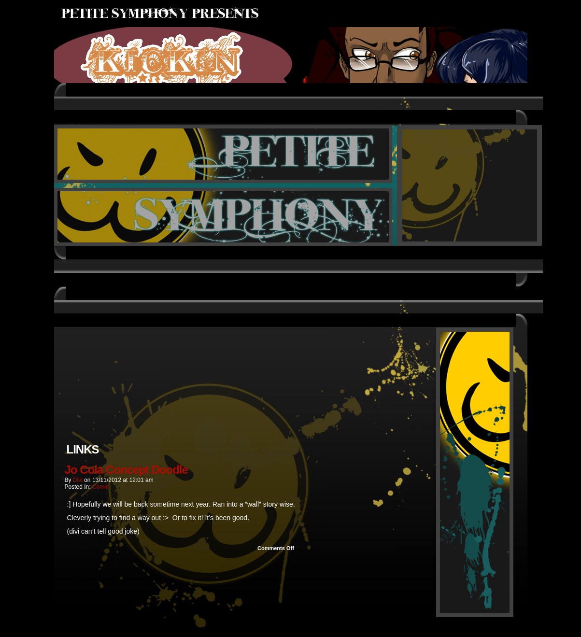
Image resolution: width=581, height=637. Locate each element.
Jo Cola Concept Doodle (126, 469)
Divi (78, 480)
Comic (100, 486)
